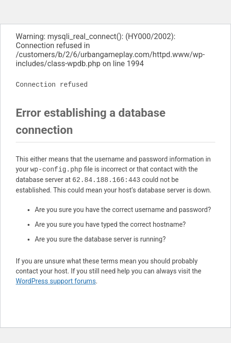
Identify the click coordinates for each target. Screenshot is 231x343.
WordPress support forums (56, 281)
